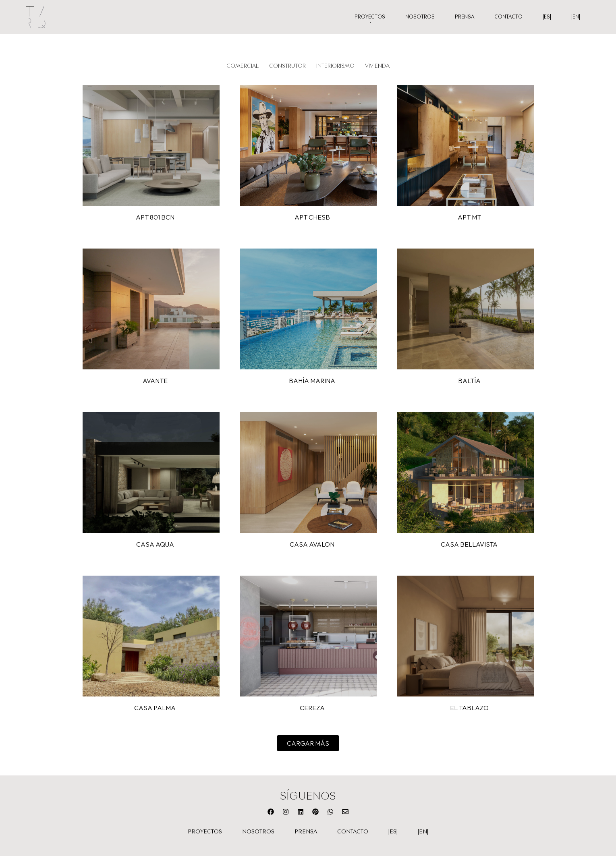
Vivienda (377, 65)
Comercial (242, 65)
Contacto (508, 17)
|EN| (575, 17)
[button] (308, 743)
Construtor (287, 65)
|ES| (547, 17)
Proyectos (370, 17)
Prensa (464, 17)
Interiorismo (335, 65)
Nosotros (420, 17)
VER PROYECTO (151, 145)
